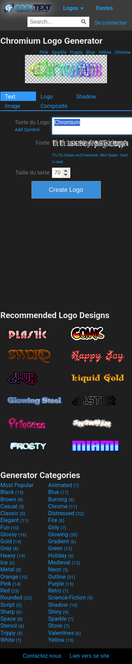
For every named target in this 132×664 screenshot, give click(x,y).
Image (12, 106)
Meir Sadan (108, 155)
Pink (44, 52)
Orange (14, 576)
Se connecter (111, 22)
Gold (10, 541)
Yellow (104, 52)
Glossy (13, 534)
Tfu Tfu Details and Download (74, 155)
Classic (12, 513)
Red (9, 590)
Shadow (86, 96)
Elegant (14, 520)
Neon (58, 569)
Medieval (64, 562)
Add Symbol (27, 129)
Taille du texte (32, 172)
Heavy (12, 555)
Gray (9, 548)
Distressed (66, 513)
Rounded (16, 597)
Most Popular (17, 485)
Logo (47, 96)
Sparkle (59, 52)
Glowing (63, 534)
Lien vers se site (89, 656)
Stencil (12, 625)
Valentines (64, 633)
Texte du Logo (32, 125)
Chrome (123, 52)
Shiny (58, 611)
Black (12, 492)
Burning (61, 499)
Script (11, 605)
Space (11, 618)
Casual (12, 506)
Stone (58, 625)
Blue (90, 52)
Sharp (11, 611)
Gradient (62, 541)
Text (10, 96)
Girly (57, 527)
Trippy (11, 633)
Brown (11, 499)
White (10, 640)
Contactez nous (42, 656)
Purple (76, 52)
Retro (58, 590)
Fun (9, 527)
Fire (56, 520)
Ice (7, 562)
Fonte (43, 142)
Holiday (61, 555)
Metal (10, 569)
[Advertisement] (66, 253)
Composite (54, 106)
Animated (63, 485)
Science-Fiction (70, 597)
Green (60, 548)
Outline (61, 576)
